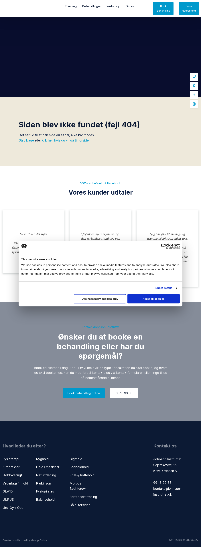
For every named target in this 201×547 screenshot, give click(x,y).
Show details (163, 287)
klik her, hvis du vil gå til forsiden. (66, 140)
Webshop (113, 6)
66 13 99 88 (162, 483)
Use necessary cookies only (100, 298)
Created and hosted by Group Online (25, 540)
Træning (71, 6)
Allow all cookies (154, 298)
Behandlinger (91, 6)
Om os (130, 6)
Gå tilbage (26, 140)
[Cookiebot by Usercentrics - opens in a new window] (164, 246)
